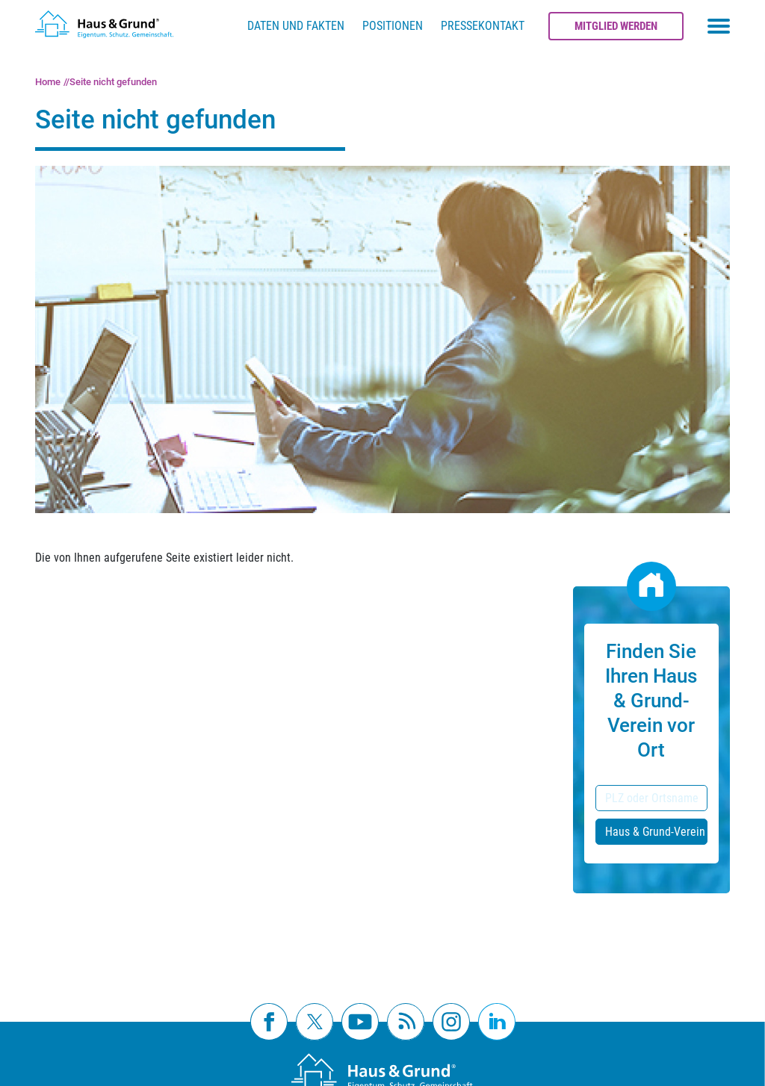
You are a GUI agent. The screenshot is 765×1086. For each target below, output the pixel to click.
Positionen (392, 26)
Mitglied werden (615, 26)
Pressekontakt (482, 26)
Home (48, 81)
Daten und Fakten (295, 26)
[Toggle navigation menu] (718, 26)
